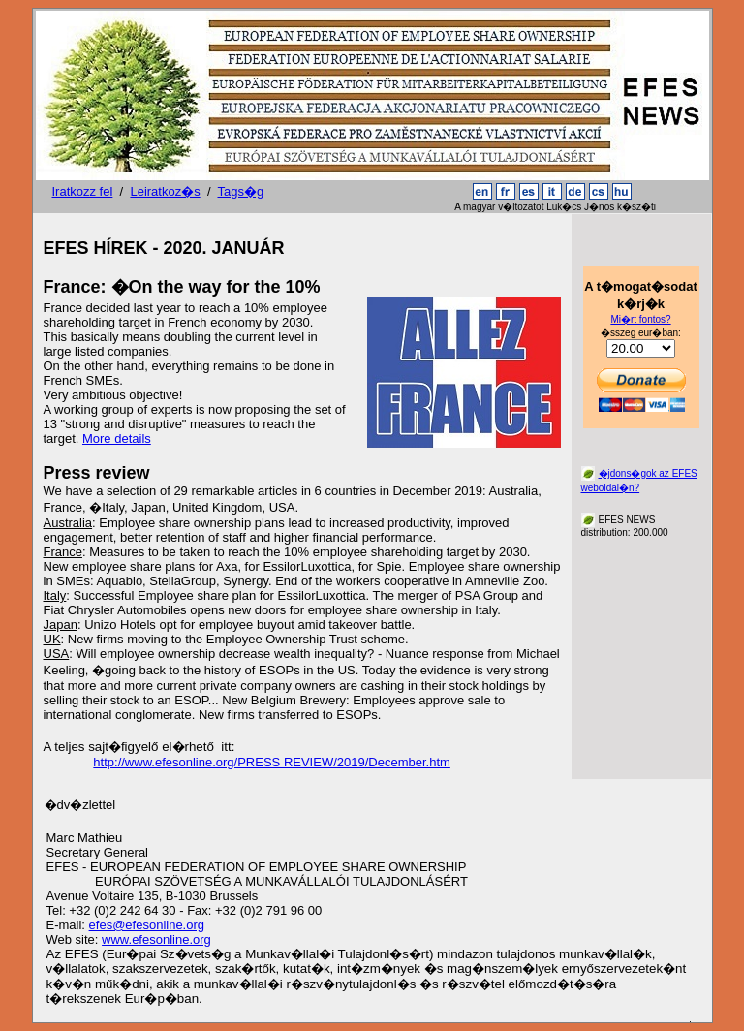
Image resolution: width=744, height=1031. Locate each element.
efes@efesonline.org (146, 925)
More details (116, 438)
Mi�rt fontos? (640, 319)
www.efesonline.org (156, 939)
